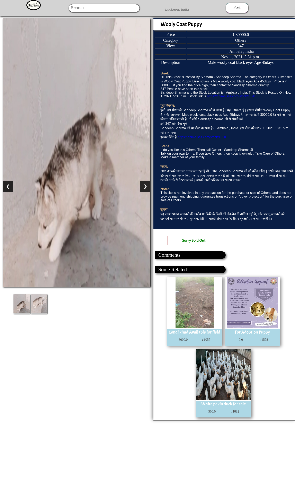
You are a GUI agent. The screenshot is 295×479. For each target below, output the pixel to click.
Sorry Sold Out (194, 240)
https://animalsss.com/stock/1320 (231, 96)
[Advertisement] (122, 449)
